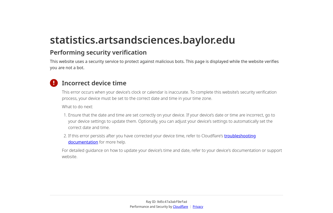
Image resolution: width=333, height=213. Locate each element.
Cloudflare (180, 206)
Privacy (198, 206)
